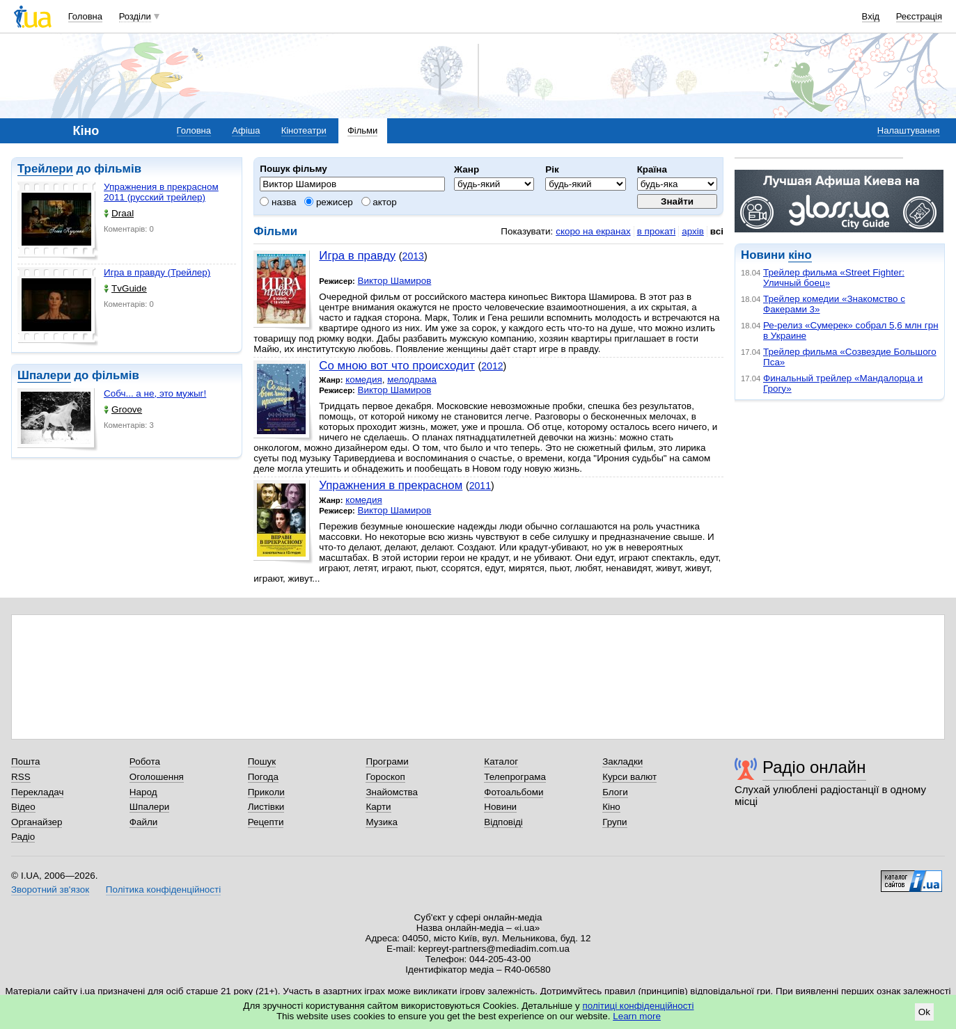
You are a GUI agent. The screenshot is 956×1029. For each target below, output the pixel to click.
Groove (123, 409)
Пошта (25, 761)
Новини (500, 806)
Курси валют (629, 777)
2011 (480, 485)
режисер (328, 202)
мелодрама (412, 379)
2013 (413, 256)
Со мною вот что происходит (397, 365)
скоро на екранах (593, 231)
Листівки (266, 806)
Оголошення (157, 777)
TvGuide (125, 288)
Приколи (266, 792)
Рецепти (266, 822)
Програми (387, 761)
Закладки (622, 761)
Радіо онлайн (814, 767)
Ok (924, 1012)
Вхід (871, 16)
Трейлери (45, 168)
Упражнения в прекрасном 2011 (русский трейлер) (161, 192)
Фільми (362, 130)
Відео (23, 806)
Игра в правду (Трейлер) (157, 272)
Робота (145, 761)
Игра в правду (357, 255)
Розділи (135, 16)
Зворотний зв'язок (50, 889)
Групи (614, 822)
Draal (119, 213)
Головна (85, 16)
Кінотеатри (304, 130)
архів (693, 231)
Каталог (501, 761)
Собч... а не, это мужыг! (155, 393)
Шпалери (44, 375)
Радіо (23, 836)
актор (379, 202)
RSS (21, 777)
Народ (143, 792)
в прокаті (656, 231)
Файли (144, 822)
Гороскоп (385, 777)
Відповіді (503, 822)
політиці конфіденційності (638, 1005)
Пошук (262, 761)
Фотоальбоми (513, 792)
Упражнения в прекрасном (390, 485)
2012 (492, 366)
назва (278, 202)
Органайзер (36, 822)
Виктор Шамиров (395, 281)
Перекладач (37, 792)
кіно (799, 255)
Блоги (615, 792)
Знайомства (392, 792)
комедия (363, 379)
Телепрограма (515, 777)
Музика (381, 822)
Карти (378, 806)
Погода (263, 777)
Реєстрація (919, 16)
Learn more (637, 1016)
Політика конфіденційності (163, 889)
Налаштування (908, 130)
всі (716, 231)
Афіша (246, 130)
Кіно (611, 806)
